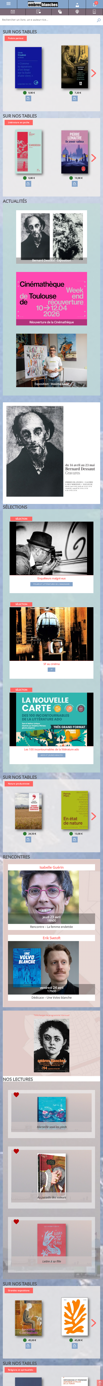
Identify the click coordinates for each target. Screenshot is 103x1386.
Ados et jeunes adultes (52, 755)
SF (51, 669)
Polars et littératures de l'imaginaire (51, 584)
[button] (93, 73)
